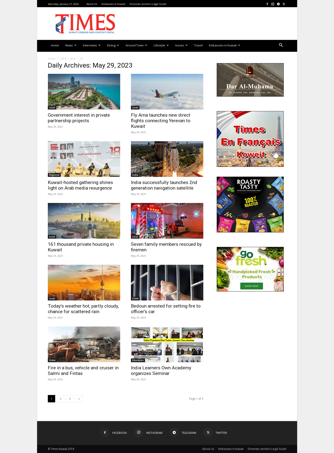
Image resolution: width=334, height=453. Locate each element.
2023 (63, 58)
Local (52, 107)
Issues (181, 45)
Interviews (92, 45)
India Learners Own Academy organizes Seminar (161, 370)
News (70, 45)
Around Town (136, 45)
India (135, 174)
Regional (54, 174)
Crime (135, 298)
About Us (91, 4)
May (73, 58)
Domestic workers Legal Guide (148, 4)
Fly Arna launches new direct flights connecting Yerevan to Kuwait (160, 120)
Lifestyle (161, 45)
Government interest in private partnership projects (79, 117)
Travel (198, 45)
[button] (281, 45)
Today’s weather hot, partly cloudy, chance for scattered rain (83, 308)
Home (55, 45)
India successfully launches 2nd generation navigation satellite (164, 185)
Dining (113, 45)
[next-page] (79, 398)
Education (138, 360)
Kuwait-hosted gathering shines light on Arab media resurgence (80, 185)
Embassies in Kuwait (113, 4)
